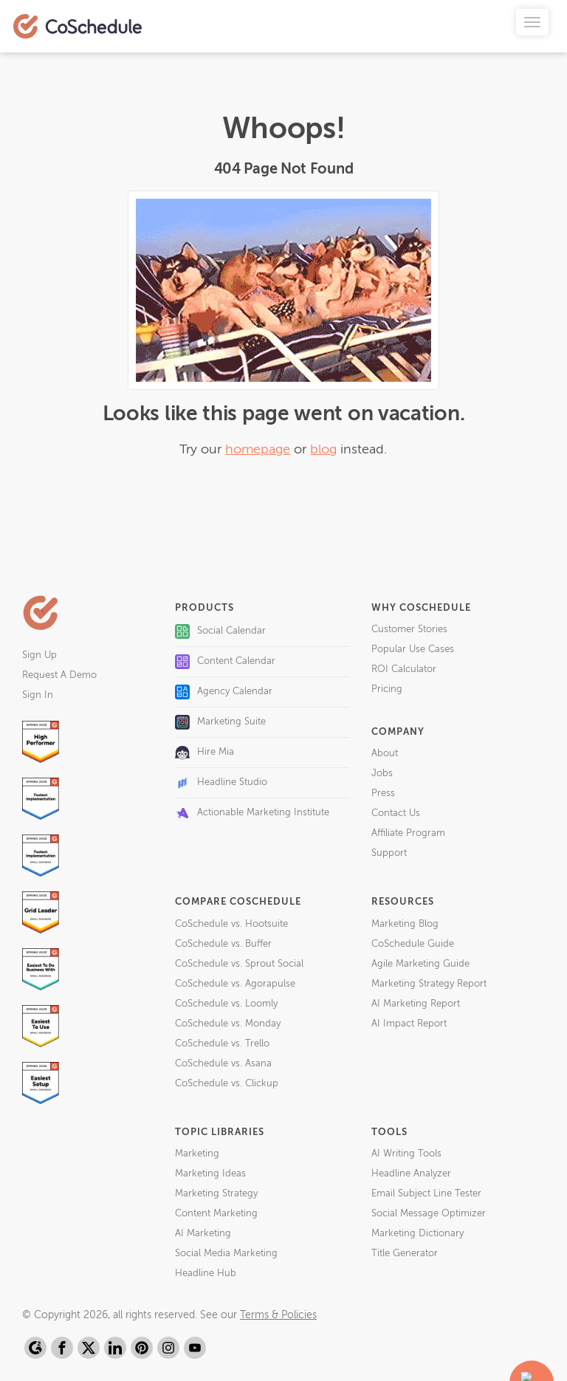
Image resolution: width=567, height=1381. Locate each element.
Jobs (382, 773)
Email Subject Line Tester (426, 1194)
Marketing (197, 1154)
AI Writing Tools (406, 1154)
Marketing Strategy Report (429, 984)
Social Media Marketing (226, 1253)
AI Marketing (203, 1233)
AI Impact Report (409, 1024)
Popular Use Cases (412, 649)
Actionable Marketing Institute (252, 813)
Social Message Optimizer (428, 1214)
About (384, 753)
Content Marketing (216, 1214)
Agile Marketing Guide (420, 964)
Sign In (37, 695)
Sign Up (39, 655)
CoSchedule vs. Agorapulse (235, 984)
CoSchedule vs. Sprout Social (239, 964)
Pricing (386, 689)
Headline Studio (221, 782)
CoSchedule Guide (412, 944)
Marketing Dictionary (417, 1233)
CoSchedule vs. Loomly (226, 1004)
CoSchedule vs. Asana (223, 1064)
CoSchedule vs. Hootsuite (231, 924)
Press (383, 793)
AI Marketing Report (415, 1004)
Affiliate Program (408, 833)
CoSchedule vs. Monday (228, 1024)
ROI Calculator (403, 669)
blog (323, 449)
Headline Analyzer (411, 1174)
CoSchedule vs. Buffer (223, 944)
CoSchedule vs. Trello (222, 1044)
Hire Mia (204, 752)
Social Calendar (220, 631)
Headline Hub (205, 1273)
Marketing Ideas (210, 1174)
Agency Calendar (223, 692)
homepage (257, 449)
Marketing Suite (220, 722)
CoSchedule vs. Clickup (226, 1084)
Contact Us (395, 813)
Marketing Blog (405, 924)
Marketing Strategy (216, 1194)
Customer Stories (409, 629)
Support (389, 853)
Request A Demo (59, 675)
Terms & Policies (278, 1315)
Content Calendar (225, 661)
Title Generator (404, 1253)
